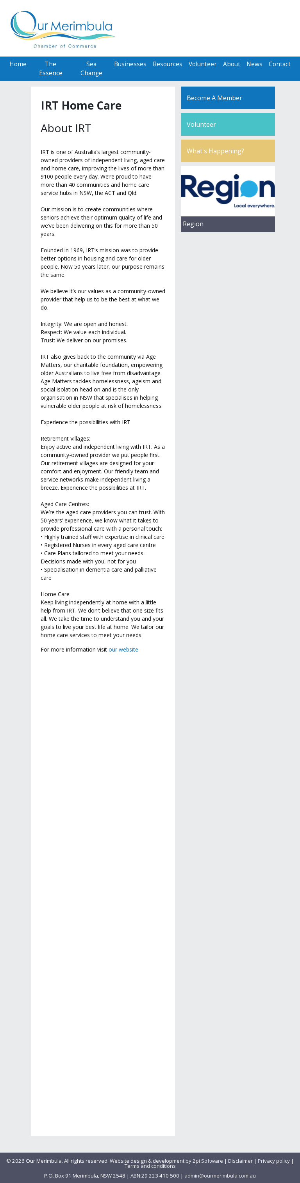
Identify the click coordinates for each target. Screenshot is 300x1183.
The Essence (50, 68)
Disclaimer (240, 1160)
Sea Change (91, 68)
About (231, 64)
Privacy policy (274, 1160)
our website (123, 649)
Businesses (130, 64)
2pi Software (208, 1160)
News (254, 64)
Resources (167, 64)
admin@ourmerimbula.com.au (220, 1175)
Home (18, 64)
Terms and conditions (150, 1165)
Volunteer (203, 64)
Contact (280, 64)
